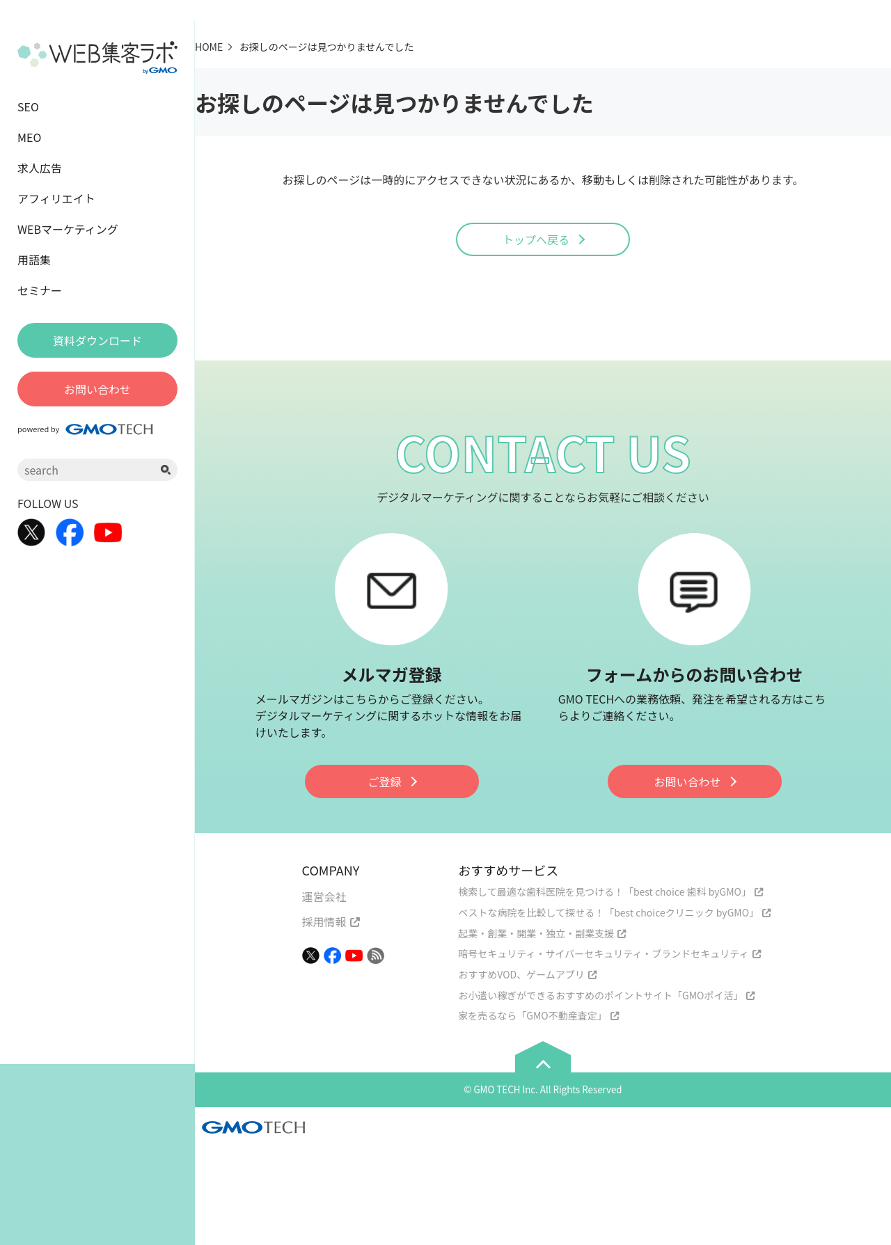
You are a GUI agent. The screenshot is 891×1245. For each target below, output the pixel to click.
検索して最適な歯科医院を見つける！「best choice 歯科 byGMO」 (604, 891)
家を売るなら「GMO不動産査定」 (532, 1015)
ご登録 (384, 781)
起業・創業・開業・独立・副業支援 (536, 933)
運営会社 (324, 896)
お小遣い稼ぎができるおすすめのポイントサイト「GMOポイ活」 (600, 995)
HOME (209, 47)
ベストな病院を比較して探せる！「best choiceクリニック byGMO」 (608, 912)
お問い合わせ (687, 781)
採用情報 (324, 921)
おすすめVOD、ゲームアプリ (521, 974)
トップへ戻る (536, 239)
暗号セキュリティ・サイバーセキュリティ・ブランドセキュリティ (603, 953)
